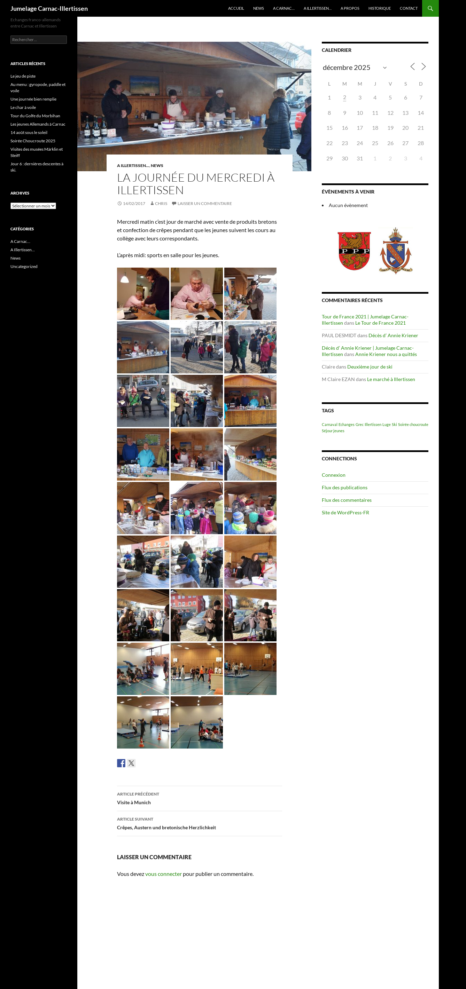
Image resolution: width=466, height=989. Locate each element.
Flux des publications (344, 487)
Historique (379, 8)
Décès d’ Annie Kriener (393, 335)
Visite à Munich (199, 797)
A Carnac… (284, 8)
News (258, 8)
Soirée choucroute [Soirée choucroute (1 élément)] (413, 424)
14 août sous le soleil (28, 132)
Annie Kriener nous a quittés (386, 354)
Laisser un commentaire (205, 203)
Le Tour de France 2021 (380, 323)
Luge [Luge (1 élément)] (386, 424)
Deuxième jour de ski (370, 367)
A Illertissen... (133, 165)
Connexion (333, 475)
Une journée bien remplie (33, 99)
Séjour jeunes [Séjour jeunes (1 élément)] (333, 430)
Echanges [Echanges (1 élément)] (347, 424)
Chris (161, 203)
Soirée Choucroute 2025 (32, 140)
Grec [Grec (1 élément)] (360, 424)
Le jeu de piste (23, 76)
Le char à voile (23, 107)
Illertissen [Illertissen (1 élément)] (373, 424)
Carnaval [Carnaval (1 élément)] (329, 424)
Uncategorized (24, 266)
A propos (350, 8)
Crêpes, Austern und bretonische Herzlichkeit (199, 822)
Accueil (236, 8)
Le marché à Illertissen (391, 379)
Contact (409, 8)
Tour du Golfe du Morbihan (35, 115)
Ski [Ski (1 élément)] (394, 424)
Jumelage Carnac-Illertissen (49, 8)
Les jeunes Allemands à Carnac (37, 124)
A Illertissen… (318, 8)
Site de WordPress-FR (345, 512)
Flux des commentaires (347, 500)
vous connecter (163, 873)
